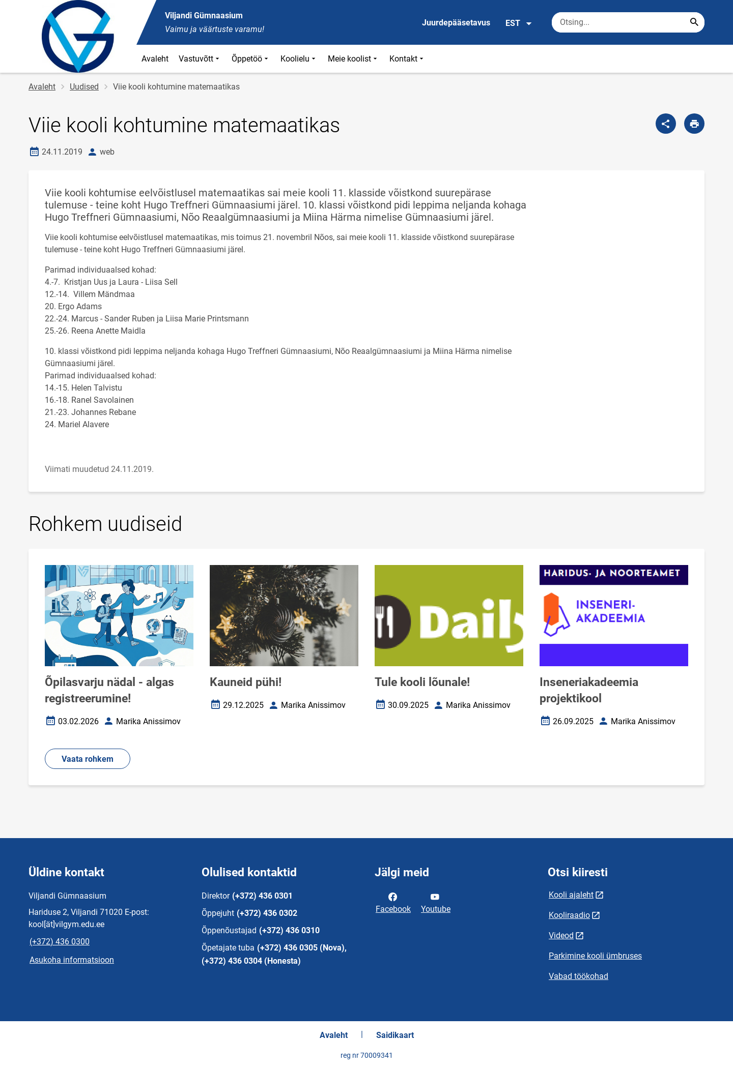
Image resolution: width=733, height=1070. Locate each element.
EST (518, 23)
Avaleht (155, 59)
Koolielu (299, 59)
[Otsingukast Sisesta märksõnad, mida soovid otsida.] (628, 22)
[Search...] (694, 22)
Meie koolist (353, 59)
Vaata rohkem (88, 759)
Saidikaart (395, 1035)
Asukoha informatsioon (72, 960)
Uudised (84, 87)
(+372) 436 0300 (60, 941)
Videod (561, 935)
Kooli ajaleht (571, 895)
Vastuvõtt (200, 59)
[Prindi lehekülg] (694, 123)
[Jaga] (666, 123)
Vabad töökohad (578, 976)
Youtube (435, 902)
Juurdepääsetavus (456, 22)
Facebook (393, 902)
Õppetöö (251, 59)
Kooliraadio (569, 915)
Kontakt (407, 59)
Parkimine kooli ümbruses (595, 956)
